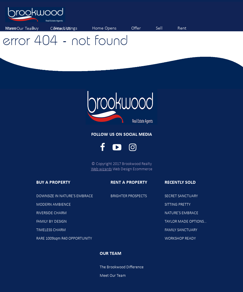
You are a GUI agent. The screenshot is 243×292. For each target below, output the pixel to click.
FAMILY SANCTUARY (181, 230)
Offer (141, 25)
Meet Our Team (113, 276)
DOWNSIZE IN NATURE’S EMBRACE (64, 196)
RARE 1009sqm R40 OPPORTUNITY (64, 238)
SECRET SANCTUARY (181, 196)
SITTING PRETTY (178, 204)
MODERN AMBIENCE (53, 204)
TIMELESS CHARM (51, 230)
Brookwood (35, 15)
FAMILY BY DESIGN (51, 221)
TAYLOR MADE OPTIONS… (186, 221)
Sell (164, 25)
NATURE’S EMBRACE (181, 213)
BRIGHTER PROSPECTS (129, 196)
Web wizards (101, 169)
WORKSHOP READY (180, 238)
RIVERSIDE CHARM (51, 213)
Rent (186, 25)
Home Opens (109, 25)
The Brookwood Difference (122, 267)
